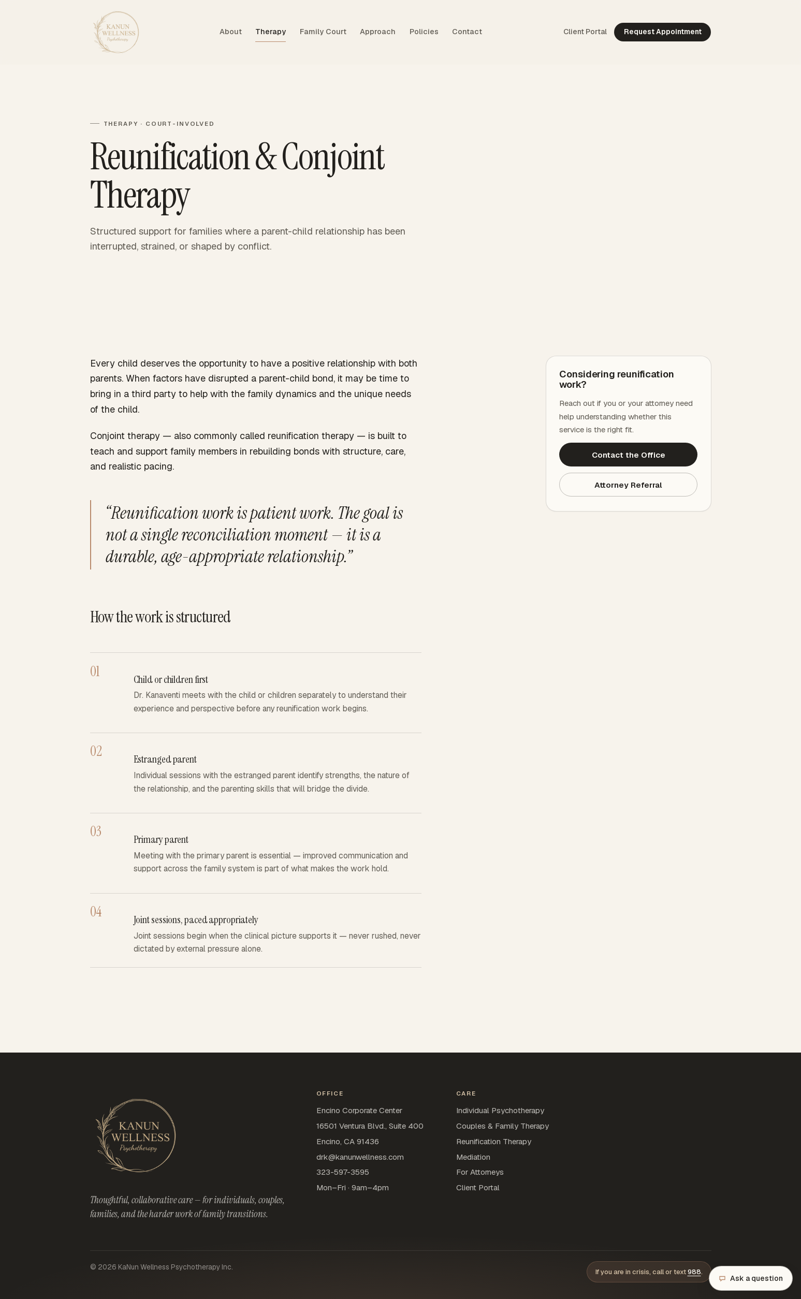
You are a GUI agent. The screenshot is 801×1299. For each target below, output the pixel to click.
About (231, 31)
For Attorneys (480, 1172)
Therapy (270, 31)
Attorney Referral (628, 485)
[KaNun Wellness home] (116, 32)
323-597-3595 (342, 1172)
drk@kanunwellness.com (360, 1157)
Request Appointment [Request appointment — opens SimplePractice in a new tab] (663, 31)
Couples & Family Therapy (502, 1126)
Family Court (323, 31)
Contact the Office (628, 455)
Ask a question (751, 1278)
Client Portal (478, 1187)
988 (694, 1271)
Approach (378, 31)
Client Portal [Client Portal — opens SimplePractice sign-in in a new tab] (585, 31)
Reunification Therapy (493, 1141)
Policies (424, 31)
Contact (467, 31)
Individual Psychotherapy (500, 1110)
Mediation (473, 1157)
